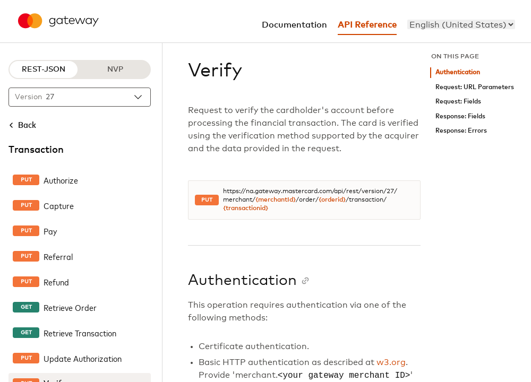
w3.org (391, 362)
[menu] (461, 24)
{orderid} (332, 200)
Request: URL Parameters (474, 87)
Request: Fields (458, 101)
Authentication (457, 72)
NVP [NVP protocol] (115, 69)
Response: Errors (461, 130)
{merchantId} (275, 200)
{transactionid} (245, 208)
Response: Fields (460, 116)
